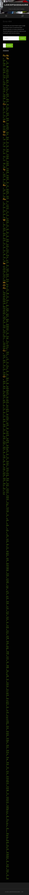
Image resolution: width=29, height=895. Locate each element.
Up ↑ (22, 891)
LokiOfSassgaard (16, 5)
